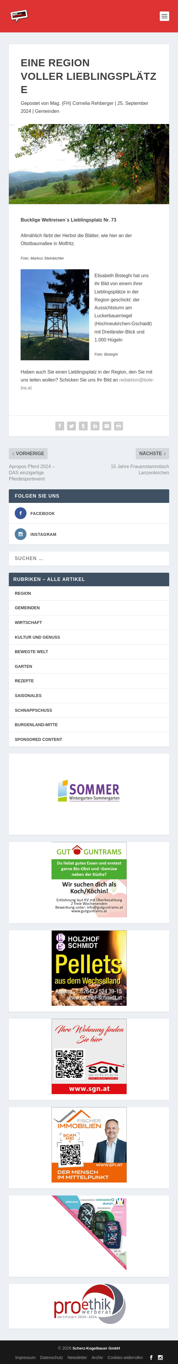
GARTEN (23, 666)
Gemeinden (47, 111)
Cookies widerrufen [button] (125, 1357)
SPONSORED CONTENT (38, 739)
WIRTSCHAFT (28, 622)
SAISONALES (28, 695)
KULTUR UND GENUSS (37, 637)
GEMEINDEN (27, 607)
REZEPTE (24, 680)
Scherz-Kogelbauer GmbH (96, 1348)
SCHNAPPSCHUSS (33, 710)
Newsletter (77, 1357)
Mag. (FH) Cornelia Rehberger (82, 103)
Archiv (97, 1357)
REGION (23, 593)
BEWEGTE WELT (31, 651)
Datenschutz (51, 1357)
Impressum (25, 1357)
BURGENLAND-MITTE (36, 724)
